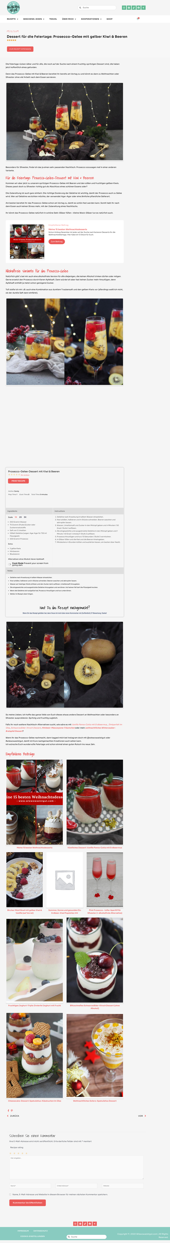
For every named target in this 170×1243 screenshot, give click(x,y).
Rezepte (12, 19)
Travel (53, 19)
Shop (109, 19)
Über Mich (69, 19)
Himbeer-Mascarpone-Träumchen (58, 728)
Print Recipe (18, 481)
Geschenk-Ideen (33, 19)
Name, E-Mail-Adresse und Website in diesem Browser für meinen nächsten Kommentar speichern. (60, 1197)
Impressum (23, 1234)
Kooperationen (91, 19)
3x (25, 517)
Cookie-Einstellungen (32, 1239)
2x (20, 517)
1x (16, 517)
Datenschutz (41, 1234)
